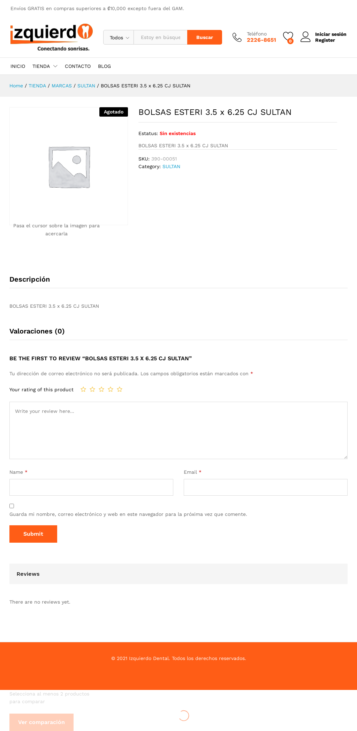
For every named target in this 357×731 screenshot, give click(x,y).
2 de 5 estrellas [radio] (92, 389)
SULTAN (171, 166)
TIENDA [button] (41, 66)
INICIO (17, 66)
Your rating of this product (41, 389)
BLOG (104, 66)
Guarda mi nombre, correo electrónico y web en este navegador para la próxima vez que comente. (128, 514)
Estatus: (148, 133)
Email (193, 472)
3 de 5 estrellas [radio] (101, 389)
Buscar (204, 37)
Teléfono (257, 34)
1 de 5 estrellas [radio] (83, 389)
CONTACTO (78, 66)
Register (325, 40)
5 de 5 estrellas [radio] (119, 389)
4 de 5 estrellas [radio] (110, 389)
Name (18, 472)
